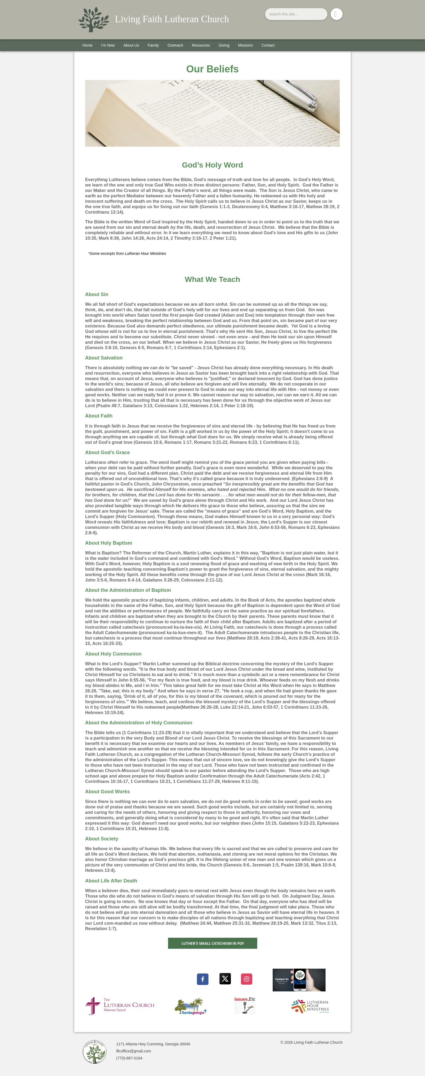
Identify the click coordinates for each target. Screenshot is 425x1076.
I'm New (108, 45)
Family (153, 45)
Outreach (175, 45)
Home (87, 45)
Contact (268, 45)
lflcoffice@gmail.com (133, 1051)
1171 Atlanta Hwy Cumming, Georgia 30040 (153, 1044)
